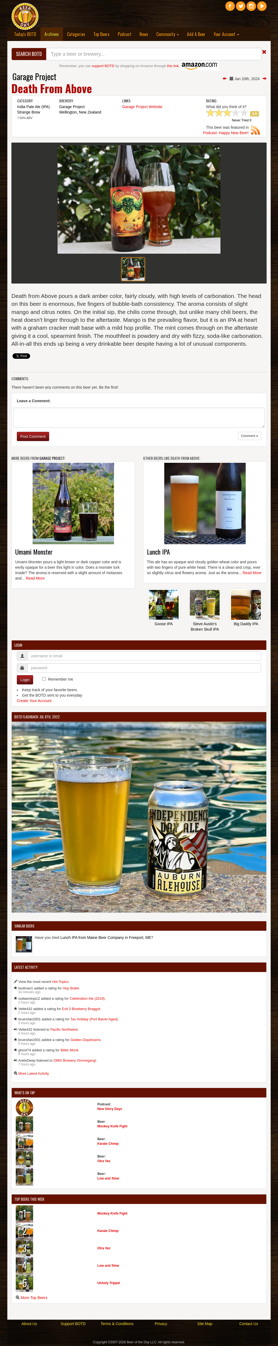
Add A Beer (196, 34)
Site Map (204, 1324)
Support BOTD (73, 1324)
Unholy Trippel (108, 1283)
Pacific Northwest (63, 1029)
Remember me (60, 679)
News (144, 34)
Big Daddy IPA (246, 624)
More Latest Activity (33, 1073)
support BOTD (103, 66)
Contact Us (248, 1324)
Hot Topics (60, 982)
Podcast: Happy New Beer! (226, 133)
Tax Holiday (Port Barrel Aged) (94, 1019)
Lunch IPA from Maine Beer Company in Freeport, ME (105, 937)
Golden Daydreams (85, 1040)
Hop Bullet (71, 988)
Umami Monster (34, 551)
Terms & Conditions (116, 1324)
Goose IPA (163, 624)
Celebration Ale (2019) (87, 998)
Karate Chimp (108, 1144)
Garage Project (34, 76)
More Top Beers (34, 1297)
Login (25, 680)
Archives (54, 34)
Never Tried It (241, 120)
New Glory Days (109, 1109)
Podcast (124, 34)
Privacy (161, 1324)
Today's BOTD (25, 34)
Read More (35, 578)
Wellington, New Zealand (80, 112)
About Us (29, 1324)
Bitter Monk (69, 1050)
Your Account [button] (226, 34)
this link (173, 66)
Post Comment (33, 436)
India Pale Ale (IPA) (33, 107)
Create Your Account (34, 701)
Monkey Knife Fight (112, 1126)
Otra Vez (103, 1161)
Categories (76, 34)
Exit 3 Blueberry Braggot (81, 1009)
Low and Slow (108, 1178)
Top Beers (101, 34)
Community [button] (167, 34)
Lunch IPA (158, 551)
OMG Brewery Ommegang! (74, 1060)
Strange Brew (28, 112)
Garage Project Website (142, 107)
